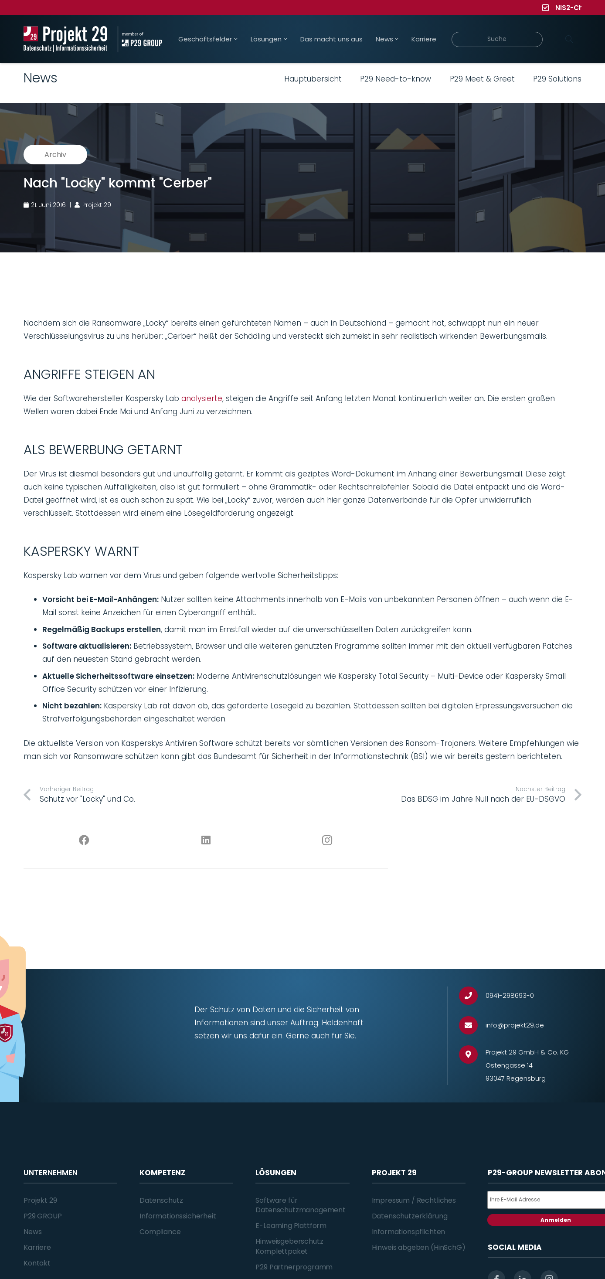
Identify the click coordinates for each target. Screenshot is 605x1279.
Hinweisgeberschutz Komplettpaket (289, 1246)
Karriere (37, 1247)
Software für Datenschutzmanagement (300, 1205)
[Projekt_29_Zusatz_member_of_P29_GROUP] (139, 39)
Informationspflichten (408, 1232)
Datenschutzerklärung (410, 1216)
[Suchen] (568, 39)
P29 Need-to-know (395, 79)
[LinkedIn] (206, 840)
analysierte (201, 398)
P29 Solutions (557, 79)
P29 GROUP (43, 1216)
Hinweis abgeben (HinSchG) (419, 1247)
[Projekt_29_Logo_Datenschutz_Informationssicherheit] (65, 39)
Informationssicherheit (177, 1216)
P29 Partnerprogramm (294, 1267)
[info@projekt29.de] (472, 1025)
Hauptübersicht (313, 79)
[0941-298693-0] (472, 995)
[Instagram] (327, 840)
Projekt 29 (40, 1200)
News (32, 1232)
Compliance (159, 1232)
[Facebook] (84, 840)
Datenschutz (161, 1200)
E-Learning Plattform (290, 1226)
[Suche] (497, 39)
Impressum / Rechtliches (414, 1200)
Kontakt (37, 1263)
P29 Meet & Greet (482, 79)
